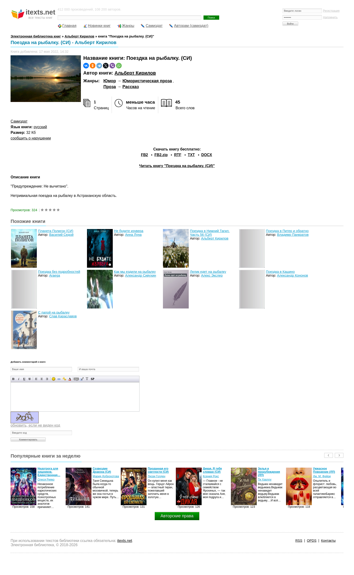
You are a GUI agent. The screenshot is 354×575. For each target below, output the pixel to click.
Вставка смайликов (53, 379)
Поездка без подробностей (59, 272)
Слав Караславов (63, 316)
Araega (54, 275)
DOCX (206, 155)
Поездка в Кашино (280, 272)
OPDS (311, 540)
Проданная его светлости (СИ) (158, 470)
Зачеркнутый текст (29, 379)
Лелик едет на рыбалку (208, 272)
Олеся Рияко (46, 479)
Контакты (328, 540)
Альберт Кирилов (135, 72)
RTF (177, 155)
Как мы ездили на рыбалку (135, 272)
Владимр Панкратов (293, 235)
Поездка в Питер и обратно (287, 231)
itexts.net (124, 541)
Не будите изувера (128, 231)
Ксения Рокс (211, 476)
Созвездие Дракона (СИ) (102, 470)
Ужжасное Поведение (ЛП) (324, 470)
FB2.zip (161, 155)
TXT (191, 155)
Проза (109, 86)
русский (40, 127)
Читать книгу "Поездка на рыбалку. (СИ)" (177, 166)
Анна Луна (133, 235)
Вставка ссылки (59, 379)
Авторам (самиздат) (191, 26)
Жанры (128, 26)
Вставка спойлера (92, 379)
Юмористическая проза (147, 81)
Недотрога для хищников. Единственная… (49, 472)
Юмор (109, 81)
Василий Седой (61, 235)
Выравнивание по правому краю (47, 379)
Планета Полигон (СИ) (55, 231)
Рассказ (130, 86)
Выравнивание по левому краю (36, 379)
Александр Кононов (292, 275)
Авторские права (177, 516)
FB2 (144, 155)
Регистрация (331, 10)
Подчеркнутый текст (24, 379)
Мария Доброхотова (106, 476)
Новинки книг (99, 26)
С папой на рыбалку (53, 312)
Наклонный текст (19, 379)
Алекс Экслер (212, 275)
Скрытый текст (76, 379)
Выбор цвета (69, 379)
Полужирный (13, 379)
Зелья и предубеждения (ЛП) (269, 472)
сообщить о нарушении (31, 138)
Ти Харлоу (264, 479)
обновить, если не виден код (35, 425)
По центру (41, 379)
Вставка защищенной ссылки (64, 379)
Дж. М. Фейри (322, 476)
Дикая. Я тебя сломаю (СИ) (212, 470)
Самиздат (154, 26)
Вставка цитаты (81, 379)
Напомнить (330, 17)
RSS (298, 540)
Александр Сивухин (140, 275)
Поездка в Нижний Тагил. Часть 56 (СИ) (210, 233)
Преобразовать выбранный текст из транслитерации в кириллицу (87, 379)
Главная (69, 26)
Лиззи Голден (156, 476)
